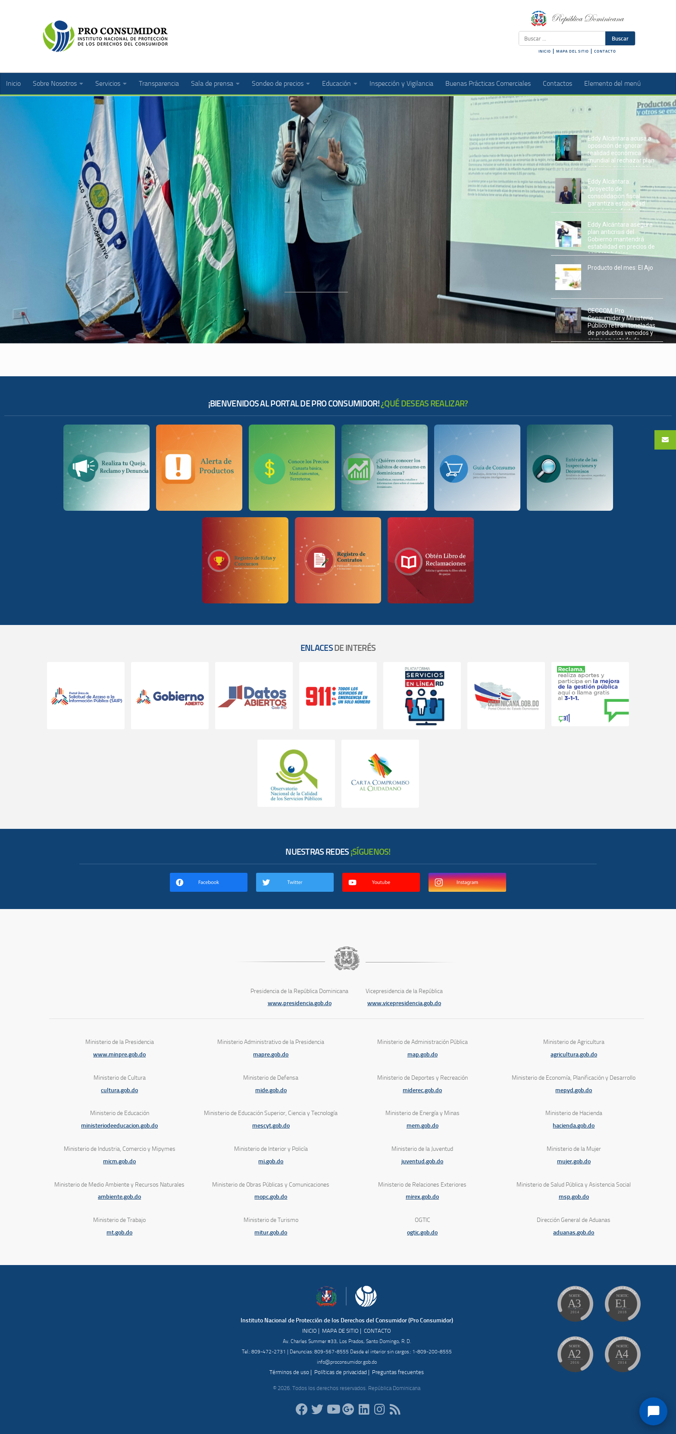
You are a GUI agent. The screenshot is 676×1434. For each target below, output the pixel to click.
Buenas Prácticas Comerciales (488, 83)
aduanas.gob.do (573, 1232)
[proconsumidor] (364, 1409)
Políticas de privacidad (340, 1372)
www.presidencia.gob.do (300, 1003)
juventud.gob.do (422, 1161)
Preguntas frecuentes (398, 1372)
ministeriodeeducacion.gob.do (119, 1125)
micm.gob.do (119, 1161)
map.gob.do (422, 1054)
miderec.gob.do (422, 1090)
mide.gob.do (271, 1090)
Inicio (13, 83)
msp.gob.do (574, 1196)
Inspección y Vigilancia (401, 83)
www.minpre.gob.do (119, 1054)
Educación (336, 83)
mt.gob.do (119, 1232)
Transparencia (159, 83)
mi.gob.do (270, 1161)
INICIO (544, 51)
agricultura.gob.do (574, 1054)
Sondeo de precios (278, 83)
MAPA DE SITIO (340, 1331)
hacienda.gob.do (574, 1125)
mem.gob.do (422, 1125)
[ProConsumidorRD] (302, 1409)
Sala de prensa (212, 83)
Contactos (557, 83)
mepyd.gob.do (573, 1090)
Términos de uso (289, 1372)
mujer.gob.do (574, 1161)
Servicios (107, 83)
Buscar (620, 38)
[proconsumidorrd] (317, 1409)
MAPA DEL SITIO (572, 51)
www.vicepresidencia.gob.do (404, 1003)
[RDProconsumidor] (333, 1409)
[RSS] (395, 1409)
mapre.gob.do (270, 1054)
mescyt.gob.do (271, 1125)
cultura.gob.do (119, 1090)
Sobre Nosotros (55, 83)
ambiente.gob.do (119, 1196)
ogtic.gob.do (422, 1232)
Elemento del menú (612, 83)
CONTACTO (605, 51)
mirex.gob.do (422, 1196)
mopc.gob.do (270, 1196)
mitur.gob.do (270, 1232)
